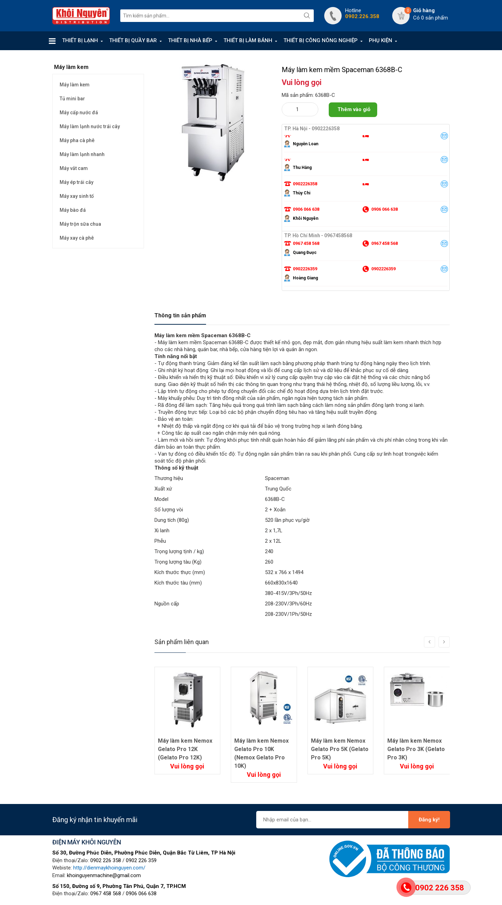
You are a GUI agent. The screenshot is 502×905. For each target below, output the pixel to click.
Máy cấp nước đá (79, 112)
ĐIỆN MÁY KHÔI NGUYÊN (86, 842)
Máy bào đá (73, 210)
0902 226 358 (105, 860)
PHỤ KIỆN (380, 40)
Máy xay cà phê (77, 238)
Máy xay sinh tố (77, 196)
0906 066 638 (141, 893)
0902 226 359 (141, 860)
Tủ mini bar (72, 98)
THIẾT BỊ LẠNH (80, 40)
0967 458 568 (105, 893)
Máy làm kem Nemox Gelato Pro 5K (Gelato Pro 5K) (339, 749)
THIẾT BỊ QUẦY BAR (133, 40)
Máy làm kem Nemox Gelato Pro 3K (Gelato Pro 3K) (416, 749)
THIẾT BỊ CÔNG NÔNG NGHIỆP (320, 40)
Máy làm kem (75, 84)
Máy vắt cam (74, 168)
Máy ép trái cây (76, 182)
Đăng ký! (429, 820)
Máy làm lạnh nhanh (82, 154)
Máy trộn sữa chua (80, 224)
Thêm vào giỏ (353, 109)
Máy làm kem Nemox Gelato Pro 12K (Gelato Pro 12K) (185, 749)
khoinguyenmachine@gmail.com (104, 875)
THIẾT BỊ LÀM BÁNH (247, 40)
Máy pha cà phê (77, 140)
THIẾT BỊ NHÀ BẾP (190, 40)
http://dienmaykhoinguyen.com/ (109, 868)
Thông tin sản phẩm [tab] (180, 315)
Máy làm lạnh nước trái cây (90, 126)
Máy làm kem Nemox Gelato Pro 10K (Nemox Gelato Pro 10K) (261, 753)
